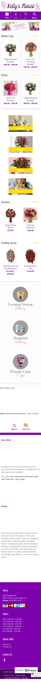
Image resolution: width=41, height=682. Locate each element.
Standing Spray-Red (30, 268)
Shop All (36, 36)
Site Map (26, 681)
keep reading (33, 414)
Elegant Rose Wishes (10, 227)
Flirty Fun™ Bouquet (10, 100)
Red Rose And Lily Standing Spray (10, 268)
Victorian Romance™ (30, 227)
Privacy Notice (21, 678)
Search (32, 18)
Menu (9, 17)
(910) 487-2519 (15, 603)
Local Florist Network (12, 681)
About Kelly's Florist (7, 388)
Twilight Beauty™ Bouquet (10, 61)
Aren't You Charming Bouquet (30, 62)
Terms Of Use (9, 678)
